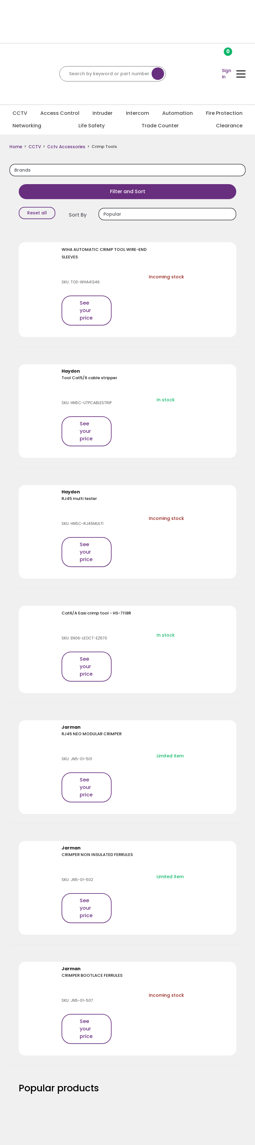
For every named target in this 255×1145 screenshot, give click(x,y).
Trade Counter (160, 125)
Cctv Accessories (64, 146)
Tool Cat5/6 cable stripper (89, 377)
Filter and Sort (127, 191)
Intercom (137, 113)
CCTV (19, 113)
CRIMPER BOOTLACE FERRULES (92, 975)
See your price (86, 310)
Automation (177, 113)
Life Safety (91, 125)
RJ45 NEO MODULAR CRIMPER (92, 733)
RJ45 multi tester (79, 498)
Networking (26, 125)
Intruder (102, 113)
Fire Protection (224, 113)
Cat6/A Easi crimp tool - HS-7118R (96, 613)
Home (15, 146)
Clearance (229, 125)
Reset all (37, 212)
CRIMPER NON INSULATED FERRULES (97, 854)
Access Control (59, 113)
